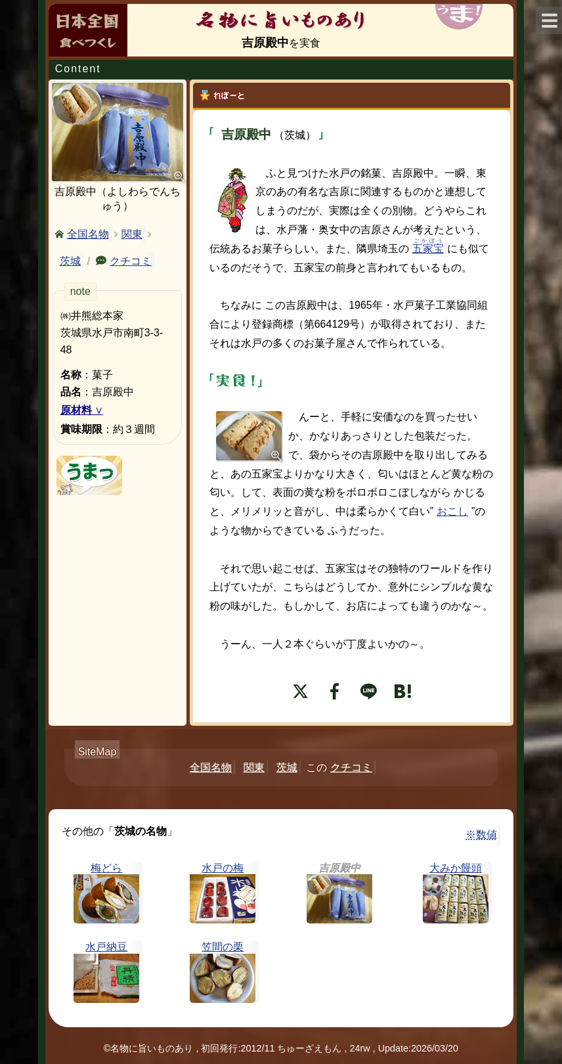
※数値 (481, 834)
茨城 (70, 261)
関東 (131, 234)
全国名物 (88, 233)
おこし (452, 511)
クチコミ (131, 260)
